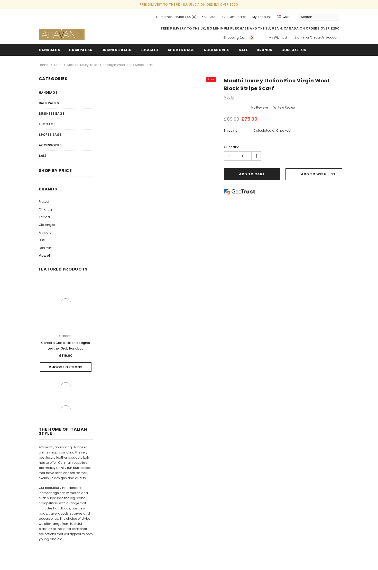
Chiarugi (46, 209)
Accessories (217, 49)
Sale (43, 155)
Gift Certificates (234, 17)
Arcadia (45, 232)
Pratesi (44, 201)
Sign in (299, 37)
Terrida (44, 217)
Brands (264, 49)
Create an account (324, 37)
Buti (42, 240)
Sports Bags (181, 49)
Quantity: (231, 147)
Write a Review (284, 107)
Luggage (150, 49)
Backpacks (49, 103)
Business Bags (117, 49)
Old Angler (47, 225)
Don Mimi (46, 248)
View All (45, 255)
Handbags (49, 49)
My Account (261, 17)
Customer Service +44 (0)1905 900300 (186, 17)
